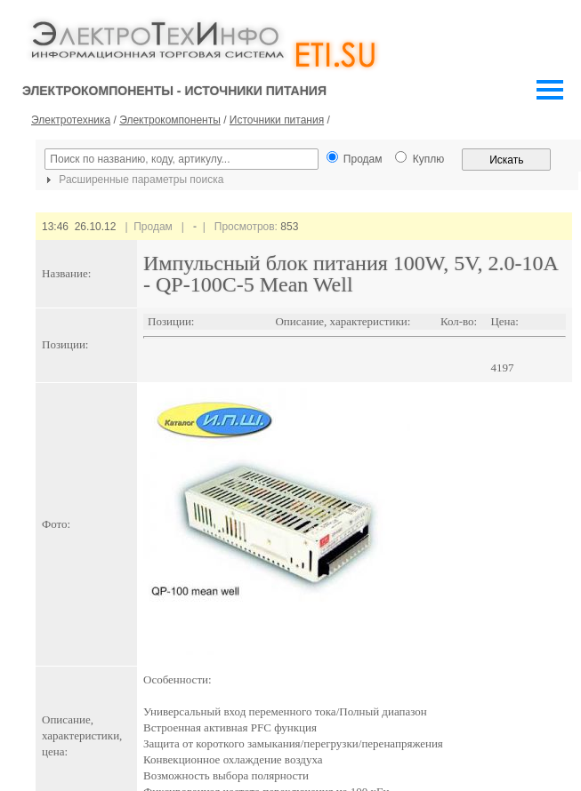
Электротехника (70, 120)
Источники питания (277, 120)
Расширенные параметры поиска (132, 179)
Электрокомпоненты (170, 120)
